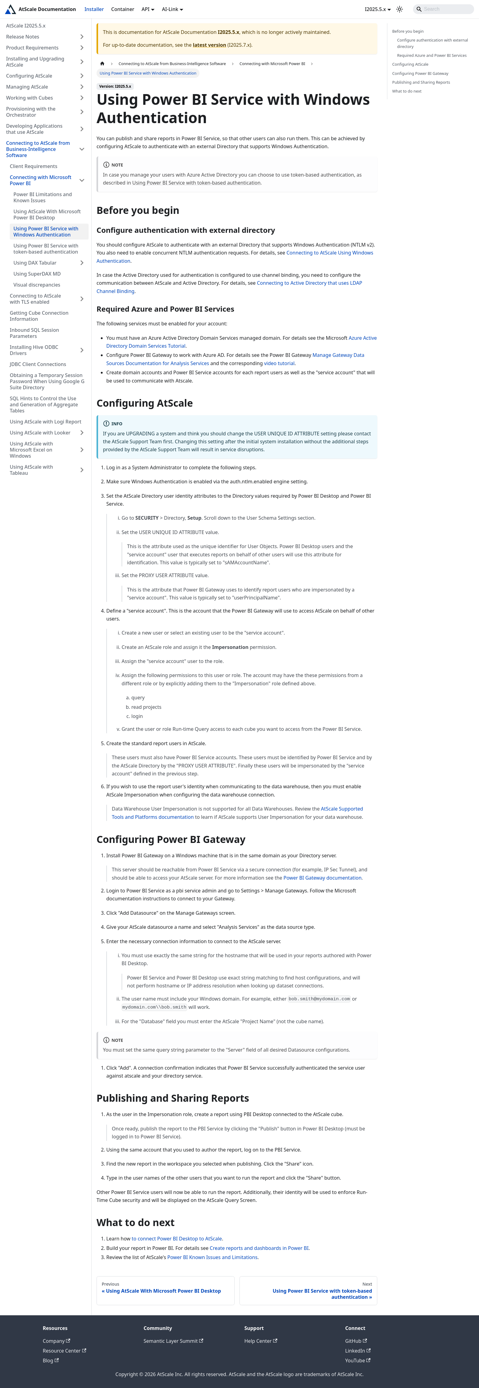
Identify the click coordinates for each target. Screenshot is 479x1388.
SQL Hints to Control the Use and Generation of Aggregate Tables (44, 404)
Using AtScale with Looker (40, 432)
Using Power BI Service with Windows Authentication (46, 231)
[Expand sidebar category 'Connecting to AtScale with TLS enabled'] (82, 299)
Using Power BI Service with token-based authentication (46, 248)
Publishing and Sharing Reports (421, 82)
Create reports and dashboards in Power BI (259, 1248)
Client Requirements (33, 166)
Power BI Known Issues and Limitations (212, 1257)
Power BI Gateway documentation (322, 877)
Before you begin (408, 31)
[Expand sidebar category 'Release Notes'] (82, 37)
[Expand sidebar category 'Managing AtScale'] (82, 87)
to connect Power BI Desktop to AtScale (177, 1238)
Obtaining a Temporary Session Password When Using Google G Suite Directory (47, 381)
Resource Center (64, 1350)
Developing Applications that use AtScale (34, 129)
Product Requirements (32, 47)
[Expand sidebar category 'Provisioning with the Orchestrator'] (82, 112)
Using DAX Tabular (35, 262)
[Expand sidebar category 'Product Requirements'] (82, 48)
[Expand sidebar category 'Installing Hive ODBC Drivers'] (82, 350)
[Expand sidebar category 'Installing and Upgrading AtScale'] (82, 62)
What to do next (407, 91)
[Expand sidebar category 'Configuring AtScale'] (82, 76)
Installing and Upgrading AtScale (35, 61)
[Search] (443, 9)
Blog (51, 1360)
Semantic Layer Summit (173, 1341)
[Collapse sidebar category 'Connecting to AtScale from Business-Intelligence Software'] (82, 149)
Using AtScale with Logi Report (45, 421)
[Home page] (102, 63)
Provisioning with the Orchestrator (31, 111)
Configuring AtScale (29, 75)
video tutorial (279, 363)
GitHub (356, 1341)
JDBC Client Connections (38, 364)
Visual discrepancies (36, 284)
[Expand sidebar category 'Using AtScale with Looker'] (82, 433)
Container (122, 9)
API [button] (146, 9)
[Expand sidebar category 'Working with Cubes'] (82, 98)
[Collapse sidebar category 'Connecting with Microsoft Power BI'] (82, 180)
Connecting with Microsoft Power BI (40, 180)
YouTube (358, 1360)
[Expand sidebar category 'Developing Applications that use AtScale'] (82, 129)
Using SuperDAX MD (37, 273)
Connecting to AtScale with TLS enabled (35, 298)
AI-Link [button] (170, 9)
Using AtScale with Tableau (31, 469)
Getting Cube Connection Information (39, 315)
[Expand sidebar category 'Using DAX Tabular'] (82, 263)
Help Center (260, 1341)
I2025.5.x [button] (375, 9)
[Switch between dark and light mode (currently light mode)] (399, 9)
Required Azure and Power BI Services (432, 55)
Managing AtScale (27, 86)
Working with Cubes (29, 97)
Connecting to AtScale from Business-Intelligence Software (38, 149)
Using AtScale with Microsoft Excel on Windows (31, 449)
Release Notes (22, 36)
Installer (94, 9)
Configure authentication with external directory (432, 43)
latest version (209, 45)
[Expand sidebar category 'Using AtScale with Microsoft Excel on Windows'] (82, 450)
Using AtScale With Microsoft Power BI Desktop (47, 214)
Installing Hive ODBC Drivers (34, 350)
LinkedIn (358, 1350)
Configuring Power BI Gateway (420, 73)
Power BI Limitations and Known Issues (42, 197)
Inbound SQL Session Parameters (34, 333)
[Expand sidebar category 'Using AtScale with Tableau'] (82, 470)
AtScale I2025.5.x (26, 25)
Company (56, 1341)
